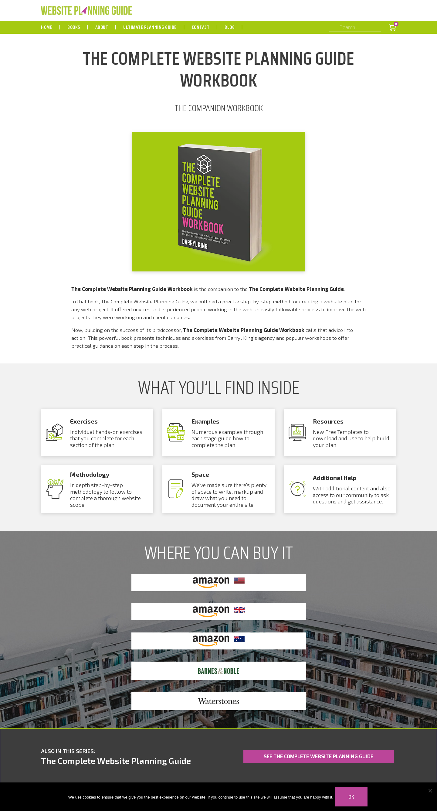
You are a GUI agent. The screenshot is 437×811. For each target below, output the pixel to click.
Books (73, 27)
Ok (352, 796)
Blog (230, 27)
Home (46, 27)
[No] (429, 796)
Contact (201, 27)
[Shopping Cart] (392, 27)
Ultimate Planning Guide (150, 27)
